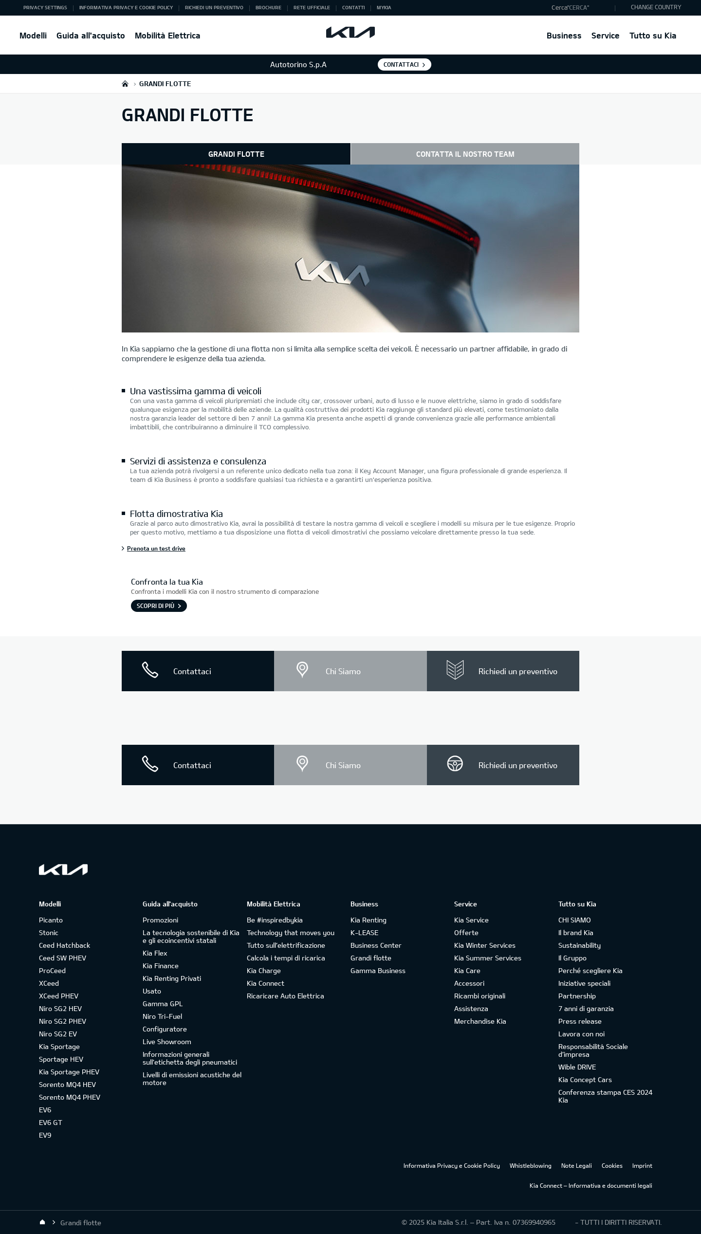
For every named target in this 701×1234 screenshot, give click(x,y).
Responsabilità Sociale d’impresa (593, 1050)
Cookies (612, 1165)
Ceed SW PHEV (62, 958)
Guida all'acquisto (90, 35)
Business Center (376, 945)
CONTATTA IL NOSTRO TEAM (465, 153)
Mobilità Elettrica (168, 35)
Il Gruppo (572, 958)
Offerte (466, 932)
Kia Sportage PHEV (69, 1072)
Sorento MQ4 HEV (67, 1084)
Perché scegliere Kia (590, 970)
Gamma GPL (163, 1003)
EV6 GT (50, 1122)
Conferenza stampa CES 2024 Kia (605, 1096)
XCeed (49, 983)
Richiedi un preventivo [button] (214, 7)
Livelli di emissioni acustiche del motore (192, 1078)
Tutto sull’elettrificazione (286, 945)
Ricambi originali (479, 996)
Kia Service (471, 920)
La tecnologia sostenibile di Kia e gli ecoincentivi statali (191, 936)
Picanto (51, 920)
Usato (152, 991)
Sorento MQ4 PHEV (69, 1097)
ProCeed (52, 970)
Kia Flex (155, 953)
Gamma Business (378, 970)
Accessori (469, 983)
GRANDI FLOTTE (236, 153)
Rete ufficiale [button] (312, 7)
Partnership (577, 996)
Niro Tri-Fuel (162, 1016)
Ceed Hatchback (64, 945)
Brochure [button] (268, 7)
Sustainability (579, 945)
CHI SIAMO (574, 920)
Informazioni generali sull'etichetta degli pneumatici (190, 1058)
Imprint (642, 1165)
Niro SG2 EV (58, 1034)
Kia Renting (368, 920)
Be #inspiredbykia (275, 920)
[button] (581, 8)
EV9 (45, 1135)
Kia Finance (161, 965)
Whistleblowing (531, 1165)
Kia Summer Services (487, 958)
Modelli (33, 35)
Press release (580, 1021)
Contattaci (401, 64)
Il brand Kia (575, 932)
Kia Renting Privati (172, 978)
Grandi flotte (370, 958)
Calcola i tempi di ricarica (286, 958)
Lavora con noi (581, 1034)
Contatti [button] (353, 7)
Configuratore (165, 1029)
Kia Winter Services (485, 945)
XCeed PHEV (58, 996)
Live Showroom (167, 1041)
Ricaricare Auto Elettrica (285, 996)
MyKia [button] (384, 7)
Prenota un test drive (156, 548)
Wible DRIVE (577, 1067)
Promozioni (160, 920)
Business (564, 35)
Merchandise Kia (480, 1021)
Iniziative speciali (584, 983)
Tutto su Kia (653, 35)
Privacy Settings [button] (45, 7)
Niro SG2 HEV (60, 1008)
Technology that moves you (290, 932)
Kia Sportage (59, 1046)
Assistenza (471, 1008)
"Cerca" (578, 7)
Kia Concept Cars (585, 1079)
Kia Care (467, 970)
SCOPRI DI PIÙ (155, 605)
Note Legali (576, 1165)
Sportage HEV (61, 1059)
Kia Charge (264, 970)
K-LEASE (364, 932)
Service (605, 35)
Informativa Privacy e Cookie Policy (452, 1165)
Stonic (48, 932)
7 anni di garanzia (586, 1008)
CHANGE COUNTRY (656, 6)
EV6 (45, 1109)
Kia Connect (265, 983)
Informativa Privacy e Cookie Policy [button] (126, 7)
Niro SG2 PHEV (62, 1021)
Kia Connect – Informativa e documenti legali (591, 1185)
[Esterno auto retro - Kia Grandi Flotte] (350, 250)
